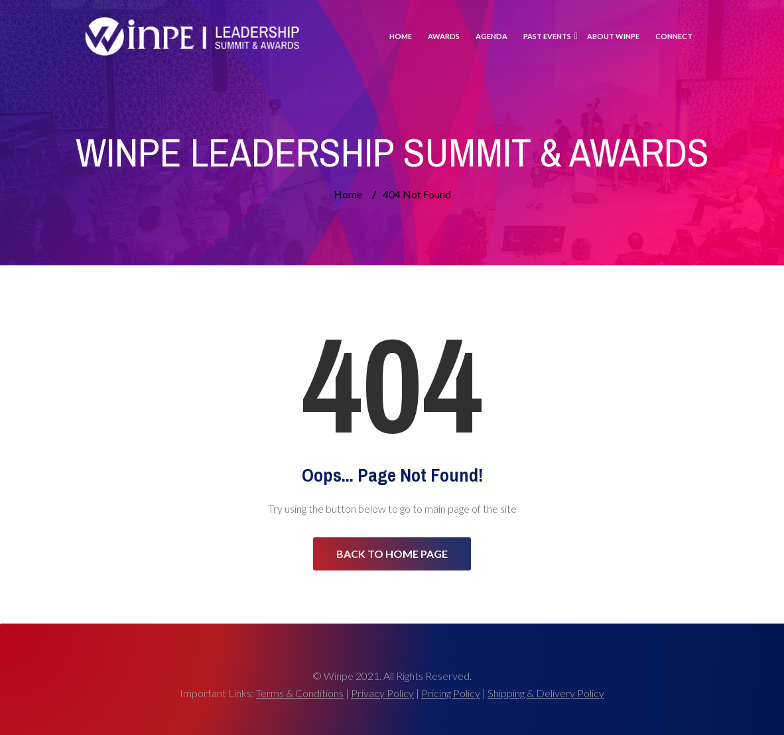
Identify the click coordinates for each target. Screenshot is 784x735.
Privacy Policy (382, 693)
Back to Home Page (392, 553)
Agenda (491, 36)
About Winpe (613, 36)
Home (400, 36)
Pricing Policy (450, 693)
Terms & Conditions (300, 693)
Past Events (547, 36)
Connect (673, 36)
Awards (444, 36)
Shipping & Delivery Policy (546, 693)
